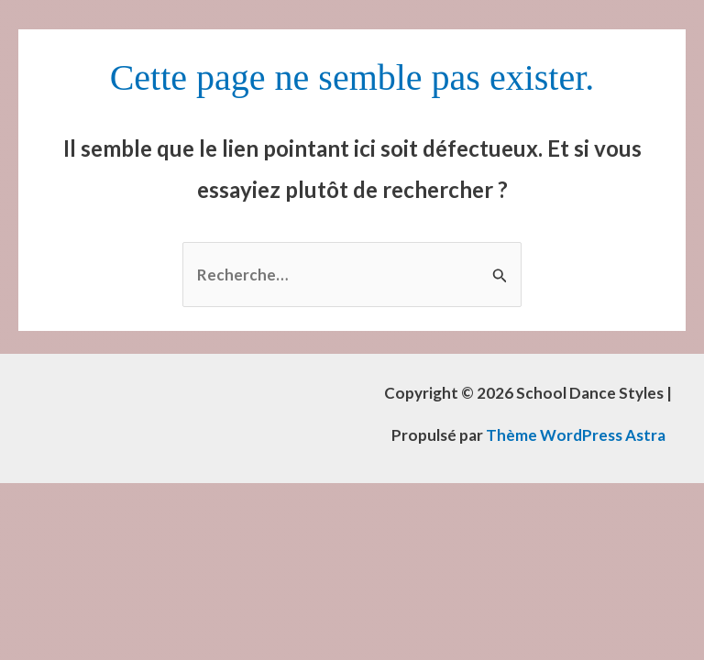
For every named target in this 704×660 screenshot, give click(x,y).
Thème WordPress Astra (576, 435)
